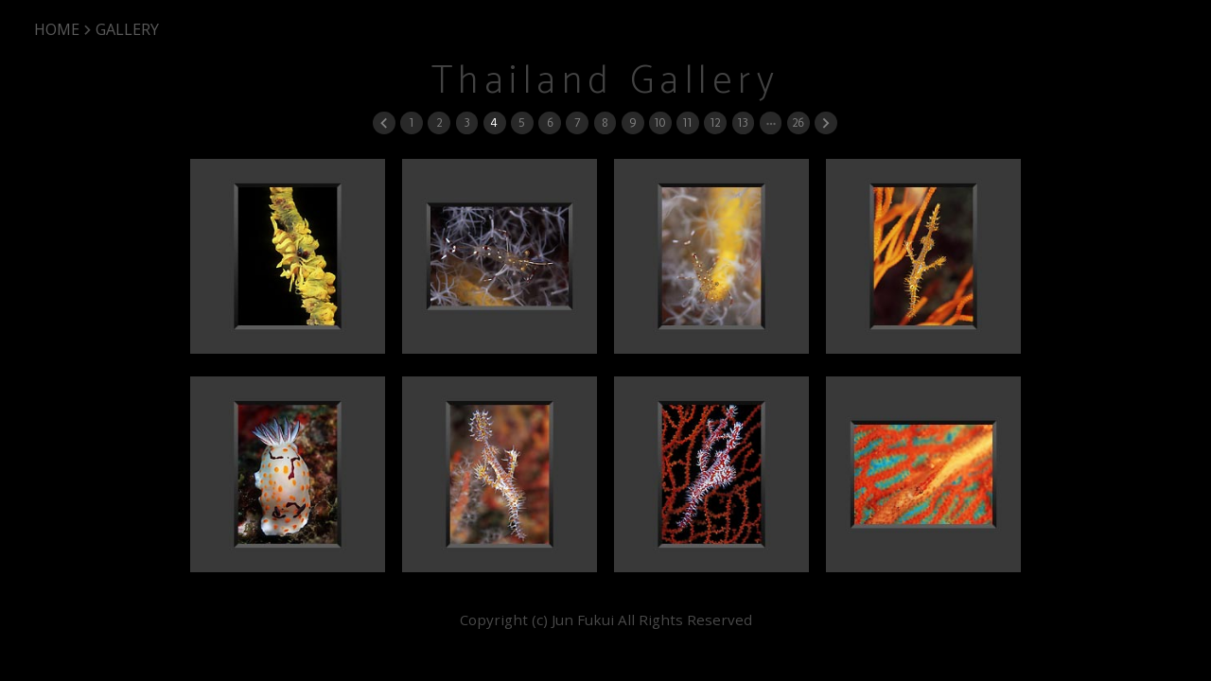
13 (742, 122)
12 (715, 122)
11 (687, 122)
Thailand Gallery (606, 82)
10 (659, 122)
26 (797, 122)
